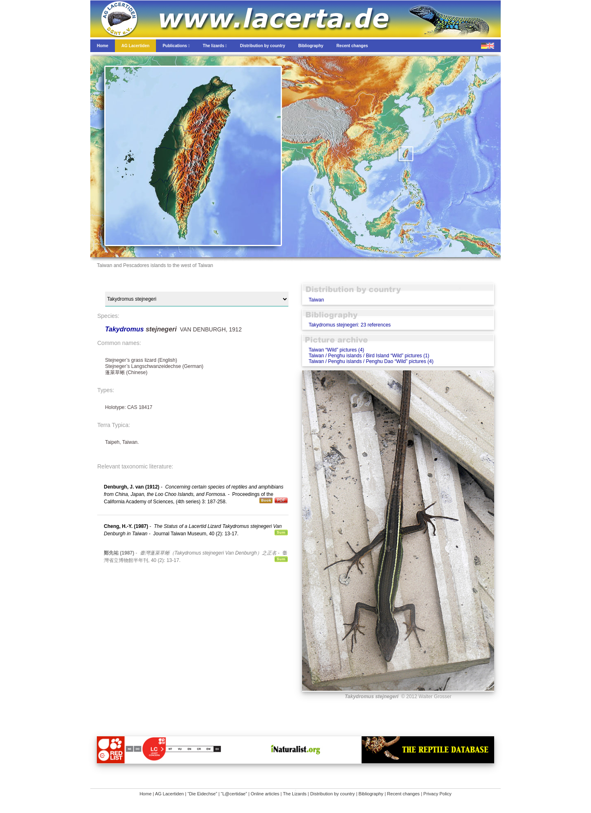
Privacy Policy (437, 793)
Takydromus (125, 329)
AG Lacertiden (169, 793)
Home (145, 793)
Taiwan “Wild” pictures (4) (336, 350)
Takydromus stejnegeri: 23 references (350, 325)
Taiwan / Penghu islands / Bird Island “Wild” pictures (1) (369, 356)
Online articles (265, 793)
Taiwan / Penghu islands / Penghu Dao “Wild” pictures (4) (371, 361)
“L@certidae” (234, 793)
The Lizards (294, 793)
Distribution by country (332, 793)
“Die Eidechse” (202, 793)
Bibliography (371, 793)
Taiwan (316, 300)
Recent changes (403, 793)
